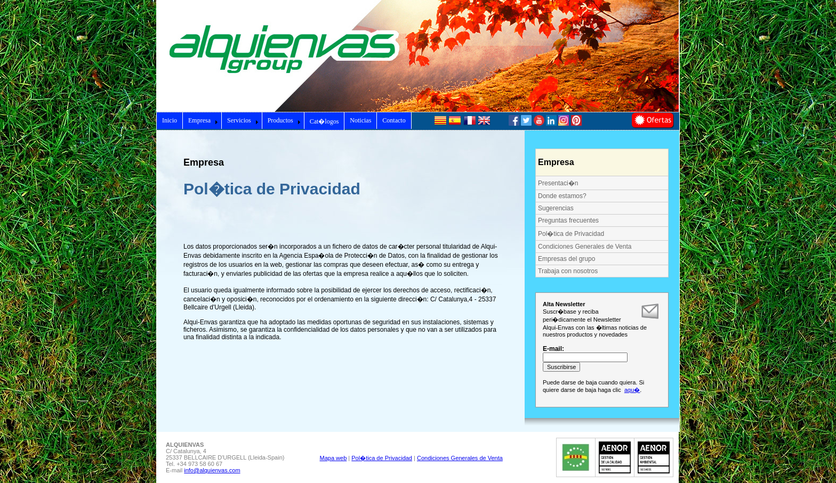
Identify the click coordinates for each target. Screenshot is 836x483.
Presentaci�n (558, 183)
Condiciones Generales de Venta (584, 246)
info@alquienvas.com (212, 470)
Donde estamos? (562, 196)
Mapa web (333, 458)
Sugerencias (556, 208)
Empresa (203, 120)
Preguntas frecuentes (568, 220)
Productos (284, 120)
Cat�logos (324, 121)
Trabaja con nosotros (568, 271)
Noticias (360, 120)
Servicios (243, 120)
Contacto (393, 120)
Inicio (169, 120)
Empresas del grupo (566, 259)
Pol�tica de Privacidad (571, 234)
